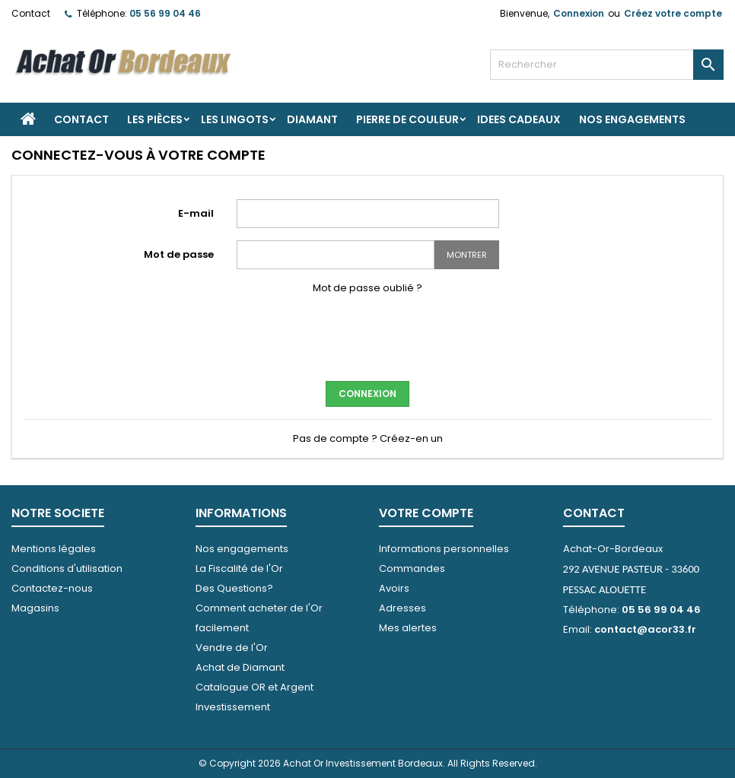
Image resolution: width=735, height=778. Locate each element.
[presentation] (367, 336)
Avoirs (394, 588)
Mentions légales (53, 548)
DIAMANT (312, 119)
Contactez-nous (52, 588)
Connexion (578, 13)
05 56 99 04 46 (165, 13)
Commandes (412, 568)
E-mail (196, 213)
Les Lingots (235, 119)
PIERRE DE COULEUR (407, 119)
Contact (30, 13)
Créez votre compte (673, 13)
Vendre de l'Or (232, 647)
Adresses (402, 608)
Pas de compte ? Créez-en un (368, 438)
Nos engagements (632, 119)
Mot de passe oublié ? (367, 288)
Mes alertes (408, 628)
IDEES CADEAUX (519, 119)
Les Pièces (155, 119)
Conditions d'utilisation (67, 568)
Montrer (467, 255)
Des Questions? (234, 588)
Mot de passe (179, 254)
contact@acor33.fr (645, 629)
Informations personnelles (444, 548)
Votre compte (426, 513)
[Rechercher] (607, 64)
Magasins (35, 608)
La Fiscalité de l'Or (239, 568)
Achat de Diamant (240, 667)
